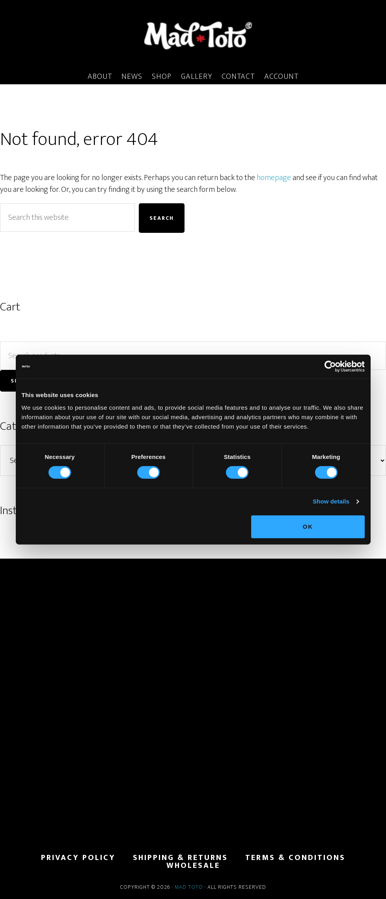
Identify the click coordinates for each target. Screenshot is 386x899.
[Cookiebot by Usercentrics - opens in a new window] (330, 366)
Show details (331, 501)
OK (308, 526)
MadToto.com (193, 35)
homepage (274, 177)
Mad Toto (188, 887)
